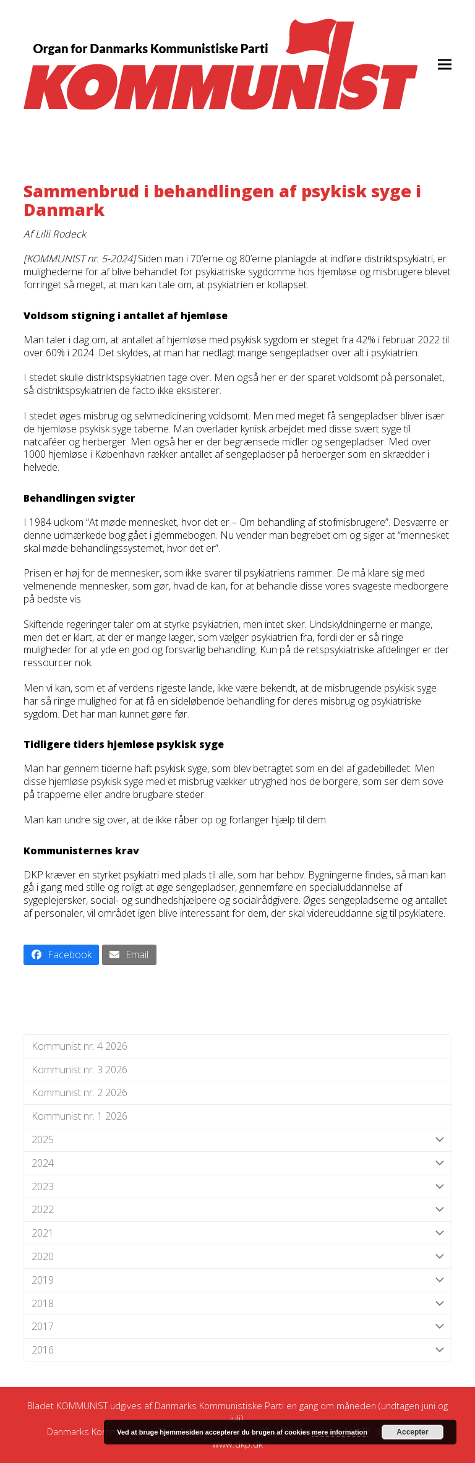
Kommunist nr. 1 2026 (79, 1116)
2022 (237, 1209)
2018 (237, 1303)
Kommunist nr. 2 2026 (79, 1092)
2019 (237, 1280)
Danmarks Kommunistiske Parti (219, 1405)
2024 (237, 1163)
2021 (237, 1233)
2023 (237, 1186)
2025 (237, 1139)
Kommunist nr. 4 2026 (79, 1046)
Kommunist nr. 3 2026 (79, 1069)
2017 (237, 1326)
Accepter (412, 1432)
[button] (444, 64)
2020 (237, 1256)
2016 (237, 1350)
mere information (339, 1432)
